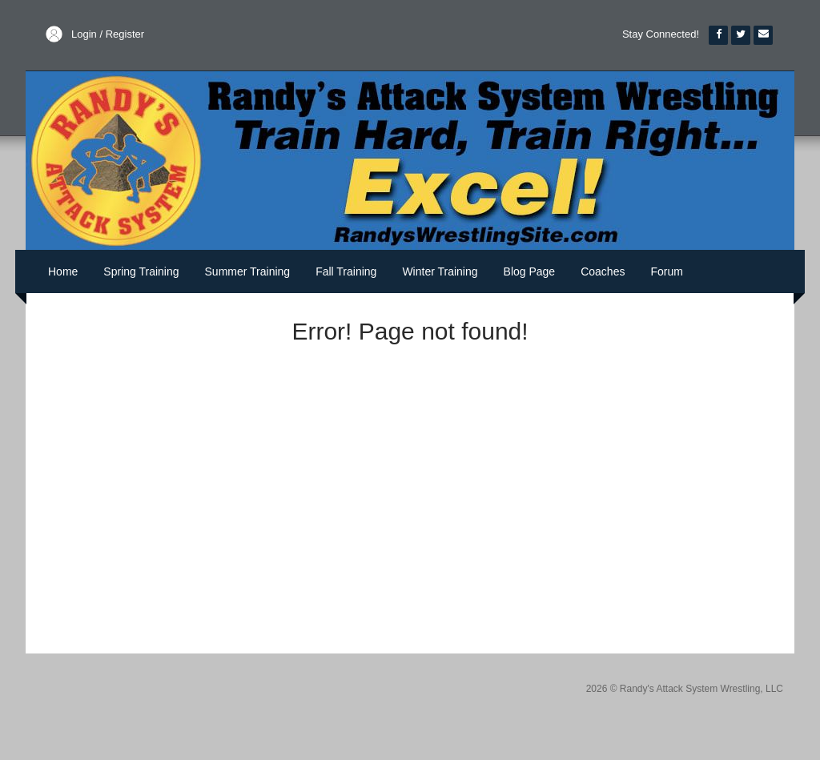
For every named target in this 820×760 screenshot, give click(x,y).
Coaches (603, 271)
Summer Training (248, 271)
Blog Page (530, 271)
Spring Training (141, 271)
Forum (666, 271)
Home (63, 271)
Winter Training (439, 271)
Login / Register (107, 34)
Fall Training (346, 271)
